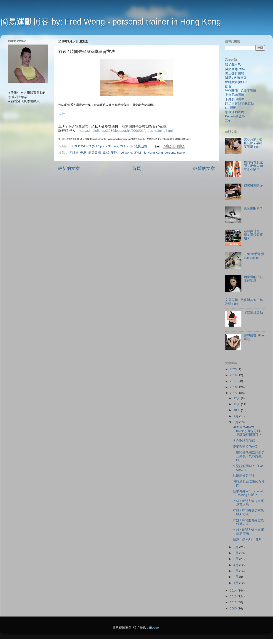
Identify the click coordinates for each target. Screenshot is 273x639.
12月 (237, 398)
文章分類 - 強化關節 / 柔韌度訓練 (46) (253, 143)
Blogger (154, 627)
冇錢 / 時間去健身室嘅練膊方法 (248, 522)
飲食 (228, 86)
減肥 (105, 152)
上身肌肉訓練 (234, 95)
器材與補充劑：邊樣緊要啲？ (253, 234)
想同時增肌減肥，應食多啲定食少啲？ (253, 166)
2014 (234, 590)
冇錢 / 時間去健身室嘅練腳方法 (248, 512)
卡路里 (73, 152)
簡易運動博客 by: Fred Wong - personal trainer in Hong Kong (110, 21)
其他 (228, 120)
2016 (234, 387)
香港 (83, 152)
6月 (236, 553)
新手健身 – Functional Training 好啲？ (248, 493)
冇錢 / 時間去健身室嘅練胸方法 (248, 531)
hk (144, 152)
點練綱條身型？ (244, 475)
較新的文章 (69, 168)
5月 (236, 559)
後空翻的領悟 (253, 208)
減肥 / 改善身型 (236, 78)
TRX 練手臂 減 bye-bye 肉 (254, 255)
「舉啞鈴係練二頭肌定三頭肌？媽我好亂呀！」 (249, 456)
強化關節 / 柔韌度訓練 (240, 90)
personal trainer (175, 152)
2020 (234, 369)
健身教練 (94, 152)
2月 (236, 577)
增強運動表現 (234, 112)
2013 (234, 596)
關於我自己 (233, 65)
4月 (236, 565)
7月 (236, 547)
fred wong (125, 152)
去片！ (63, 114)
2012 (234, 602)
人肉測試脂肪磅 (244, 441)
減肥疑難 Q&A (235, 69)
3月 (236, 571)
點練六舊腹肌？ (236, 82)
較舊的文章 (204, 168)
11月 (237, 404)
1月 (236, 583)
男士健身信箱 (234, 73)
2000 (234, 608)
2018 (234, 375)
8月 (236, 422)
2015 (234, 393)
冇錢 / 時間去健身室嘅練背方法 (248, 502)
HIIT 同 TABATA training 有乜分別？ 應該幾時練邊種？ (248, 431)
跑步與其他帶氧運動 (239, 103)
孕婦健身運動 (253, 312)
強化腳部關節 (253, 185)
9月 (236, 416)
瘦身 (114, 152)
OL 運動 (230, 107)
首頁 (136, 168)
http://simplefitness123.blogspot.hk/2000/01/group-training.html (126, 130)
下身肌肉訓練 (234, 99)
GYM (137, 152)
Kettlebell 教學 (235, 116)
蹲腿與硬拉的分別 (245, 446)
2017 (234, 381)
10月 (237, 410)
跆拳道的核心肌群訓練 (253, 278)
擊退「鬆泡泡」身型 (247, 539)
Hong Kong (155, 152)
